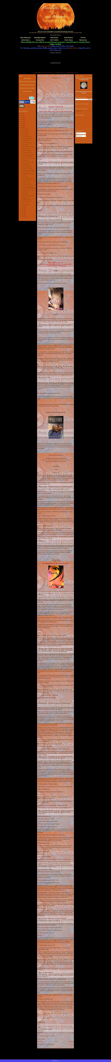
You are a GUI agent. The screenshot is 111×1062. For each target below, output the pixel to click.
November (24, 131)
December (24, 129)
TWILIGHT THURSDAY (27, 138)
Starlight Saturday (25, 134)
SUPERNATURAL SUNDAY (28, 146)
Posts (77, 133)
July (23, 208)
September (24, 204)
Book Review (73, 48)
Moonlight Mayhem (40, 37)
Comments (79, 135)
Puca (70, 1013)
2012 (22, 121)
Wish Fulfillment (42, 1014)
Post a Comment (41, 1039)
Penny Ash (62, 1013)
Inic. (52, 1013)
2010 (22, 125)
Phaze (66, 1013)
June (23, 210)
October (23, 133)
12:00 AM (56, 1011)
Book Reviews (68, 37)
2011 (22, 123)
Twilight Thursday (25, 201)
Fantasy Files (40, 40)
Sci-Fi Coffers (54, 40)
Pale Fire (56, 1013)
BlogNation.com (55, 1060)
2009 (22, 127)
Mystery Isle (83, 40)
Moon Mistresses (25, 37)
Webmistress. (50, 32)
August (23, 206)
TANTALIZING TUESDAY (27, 158)
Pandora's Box (59, 72)
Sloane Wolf (37, 72)
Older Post (71, 1041)
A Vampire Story (47, 1013)
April (23, 214)
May (23, 212)
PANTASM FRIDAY (26, 182)
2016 (22, 113)
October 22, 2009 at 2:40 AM (46, 1035)
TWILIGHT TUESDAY (27, 142)
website (39, 118)
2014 (22, 117)
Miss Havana (54, 37)
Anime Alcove (25, 40)
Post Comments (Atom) (49, 1044)
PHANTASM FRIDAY (26, 136)
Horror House (69, 40)
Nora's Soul (48, 72)
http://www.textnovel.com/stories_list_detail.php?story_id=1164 (55, 459)
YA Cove (83, 37)
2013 (22, 119)
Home (56, 1041)
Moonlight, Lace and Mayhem (55, 4)
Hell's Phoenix (70, 72)
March (23, 216)
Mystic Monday (25, 144)
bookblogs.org (78, 110)
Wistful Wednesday (26, 140)
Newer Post (40, 1041)
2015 (22, 115)
